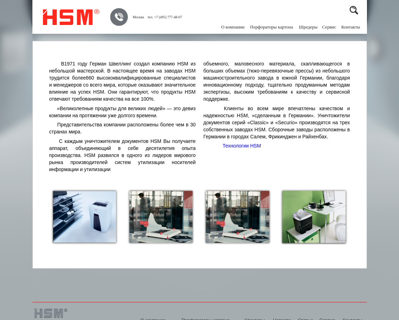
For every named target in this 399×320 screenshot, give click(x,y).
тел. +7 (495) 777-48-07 (165, 17)
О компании (232, 27)
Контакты (350, 27)
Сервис (329, 27)
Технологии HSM (242, 146)
